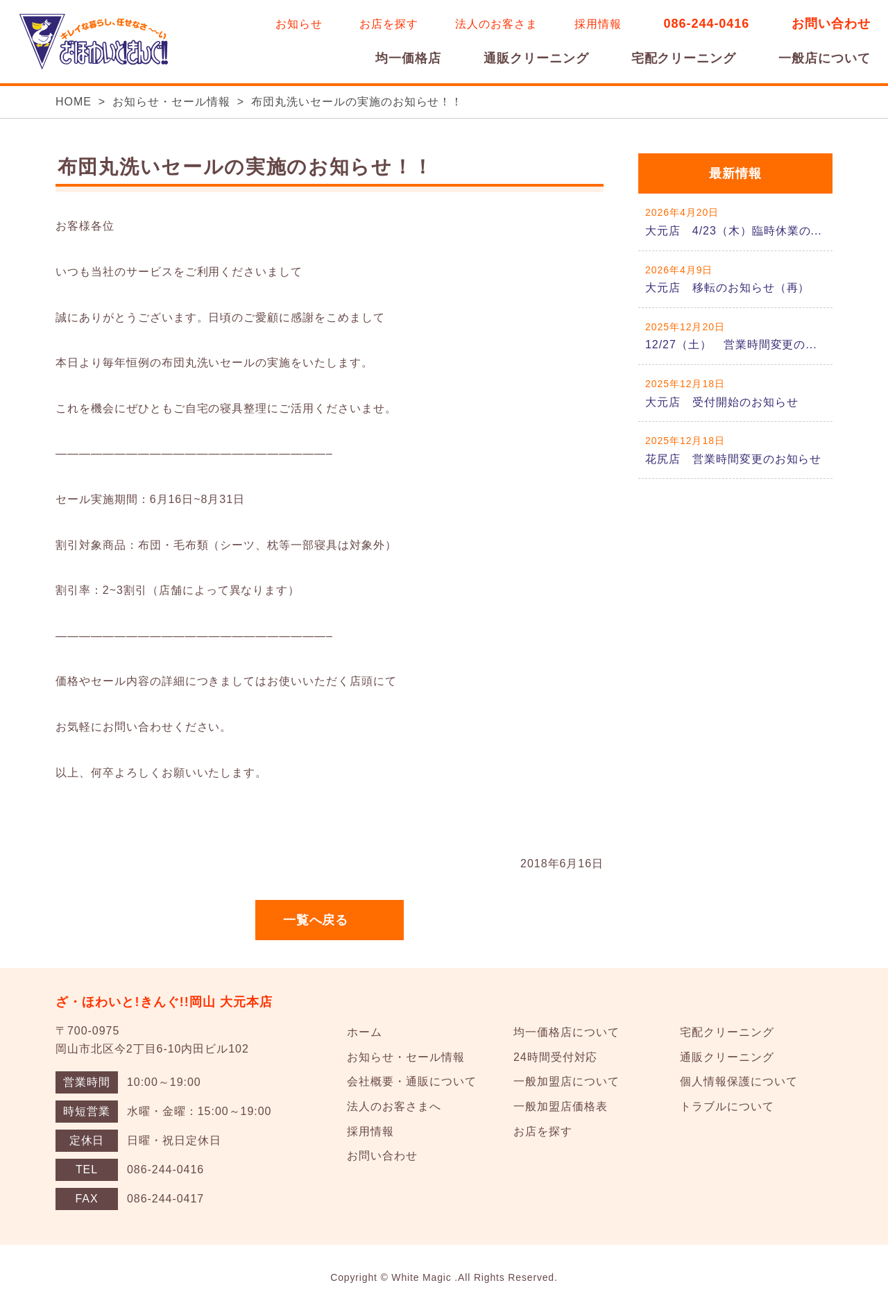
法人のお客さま (496, 24)
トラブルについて (727, 1106)
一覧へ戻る (316, 920)
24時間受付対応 (555, 1057)
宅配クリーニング (684, 58)
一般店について (824, 58)
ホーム (364, 1032)
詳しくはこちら (735, 222)
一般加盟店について (566, 1081)
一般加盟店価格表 (560, 1106)
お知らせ (299, 24)
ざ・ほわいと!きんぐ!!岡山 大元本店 (164, 1002)
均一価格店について (566, 1032)
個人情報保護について (739, 1081)
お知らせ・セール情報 (171, 102)
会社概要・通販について (412, 1081)
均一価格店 (408, 58)
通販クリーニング (536, 58)
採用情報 (598, 24)
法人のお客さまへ (394, 1106)
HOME (74, 102)
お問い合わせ (831, 24)
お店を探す (388, 24)
